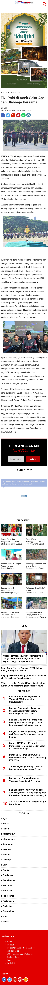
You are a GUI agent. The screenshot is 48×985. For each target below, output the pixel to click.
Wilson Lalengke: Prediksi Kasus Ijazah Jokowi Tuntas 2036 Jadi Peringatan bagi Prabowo (23, 684)
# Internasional (8, 839)
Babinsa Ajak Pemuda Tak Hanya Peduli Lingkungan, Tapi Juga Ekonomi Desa (10, 616)
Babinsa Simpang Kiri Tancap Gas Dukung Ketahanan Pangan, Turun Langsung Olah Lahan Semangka (25, 722)
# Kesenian (6, 849)
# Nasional (6, 854)
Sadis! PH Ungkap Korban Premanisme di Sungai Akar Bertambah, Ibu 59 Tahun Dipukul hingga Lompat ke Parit (23, 659)
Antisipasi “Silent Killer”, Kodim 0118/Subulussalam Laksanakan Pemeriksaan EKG (36, 592)
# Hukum (5, 828)
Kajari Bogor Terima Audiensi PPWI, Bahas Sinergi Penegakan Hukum (21, 669)
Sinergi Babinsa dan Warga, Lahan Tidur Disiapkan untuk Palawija (36, 614)
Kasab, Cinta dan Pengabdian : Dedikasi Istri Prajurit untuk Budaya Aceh (11, 542)
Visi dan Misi (13, 951)
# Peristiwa (6, 890)
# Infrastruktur (8, 834)
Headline (14, 93)
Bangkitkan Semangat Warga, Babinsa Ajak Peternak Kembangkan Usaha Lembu (27, 734)
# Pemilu (5, 870)
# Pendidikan (7, 875)
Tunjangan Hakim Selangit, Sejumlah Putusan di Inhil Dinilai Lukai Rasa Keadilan (24, 676)
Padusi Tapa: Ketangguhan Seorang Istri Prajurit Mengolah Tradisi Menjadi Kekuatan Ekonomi (36, 544)
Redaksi (10, 945)
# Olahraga (6, 859)
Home (2, 93)
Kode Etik (11, 963)
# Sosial (5, 921)
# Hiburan (5, 823)
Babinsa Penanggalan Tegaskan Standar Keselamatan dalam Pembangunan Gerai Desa (24, 711)
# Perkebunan (7, 896)
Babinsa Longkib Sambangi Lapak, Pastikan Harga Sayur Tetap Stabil (10, 591)
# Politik (5, 916)
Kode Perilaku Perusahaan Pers (21, 948)
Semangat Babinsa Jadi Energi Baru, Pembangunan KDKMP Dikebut (36, 567)
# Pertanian (6, 906)
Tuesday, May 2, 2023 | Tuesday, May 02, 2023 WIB (17, 110)
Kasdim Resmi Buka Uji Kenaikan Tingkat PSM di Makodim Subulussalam (25, 699)
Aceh (7, 93)
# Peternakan (7, 911)
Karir (9, 960)
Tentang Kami (13, 957)
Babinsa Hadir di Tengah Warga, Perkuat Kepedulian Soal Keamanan (11, 567)
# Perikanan (6, 885)
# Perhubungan (8, 880)
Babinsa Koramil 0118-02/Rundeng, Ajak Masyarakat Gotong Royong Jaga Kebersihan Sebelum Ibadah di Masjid (27, 793)
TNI (19, 93)
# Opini (4, 864)
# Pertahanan (7, 901)
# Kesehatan (7, 844)
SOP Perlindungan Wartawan (20, 954)
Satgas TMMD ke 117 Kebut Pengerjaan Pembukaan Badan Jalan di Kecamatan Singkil (27, 746)
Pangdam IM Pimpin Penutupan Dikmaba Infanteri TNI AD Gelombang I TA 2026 (27, 757)
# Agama (5, 818)
